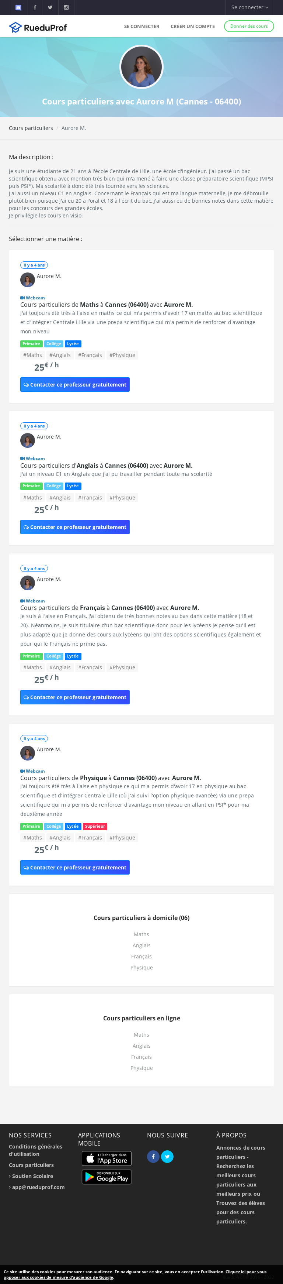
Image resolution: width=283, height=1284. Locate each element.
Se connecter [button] (249, 7)
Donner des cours (249, 26)
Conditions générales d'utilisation (35, 1150)
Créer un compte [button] (193, 26)
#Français (90, 354)
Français (141, 956)
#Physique (122, 354)
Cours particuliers (31, 127)
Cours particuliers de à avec (106, 305)
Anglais (142, 945)
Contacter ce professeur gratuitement (75, 384)
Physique (141, 967)
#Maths (32, 354)
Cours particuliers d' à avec (106, 465)
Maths (141, 934)
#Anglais (60, 354)
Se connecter (142, 26)
